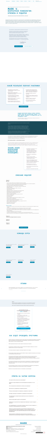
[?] (25, 315)
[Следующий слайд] (45, 288)
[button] (8, 247)
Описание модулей (28, 46)
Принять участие (18, 46)
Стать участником (23, 328)
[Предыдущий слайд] (1, 288)
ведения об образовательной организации (13, 431)
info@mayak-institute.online (39, 1)
